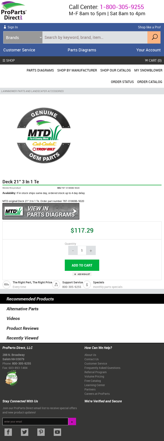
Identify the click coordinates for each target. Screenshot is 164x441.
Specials (98, 282)
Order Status (122, 82)
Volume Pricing (94, 376)
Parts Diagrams (82, 50)
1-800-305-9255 (122, 7)
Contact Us (91, 359)
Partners (90, 389)
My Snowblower (148, 70)
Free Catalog (92, 381)
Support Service (72, 282)
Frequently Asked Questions (102, 368)
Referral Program (95, 372)
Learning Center (94, 385)
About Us (90, 355)
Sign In (13, 27)
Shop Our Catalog (115, 70)
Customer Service (19, 50)
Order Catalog (149, 82)
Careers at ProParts (97, 394)
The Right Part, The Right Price (32, 282)
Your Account (148, 50)
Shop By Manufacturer (77, 70)
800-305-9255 (71, 287)
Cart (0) (153, 60)
